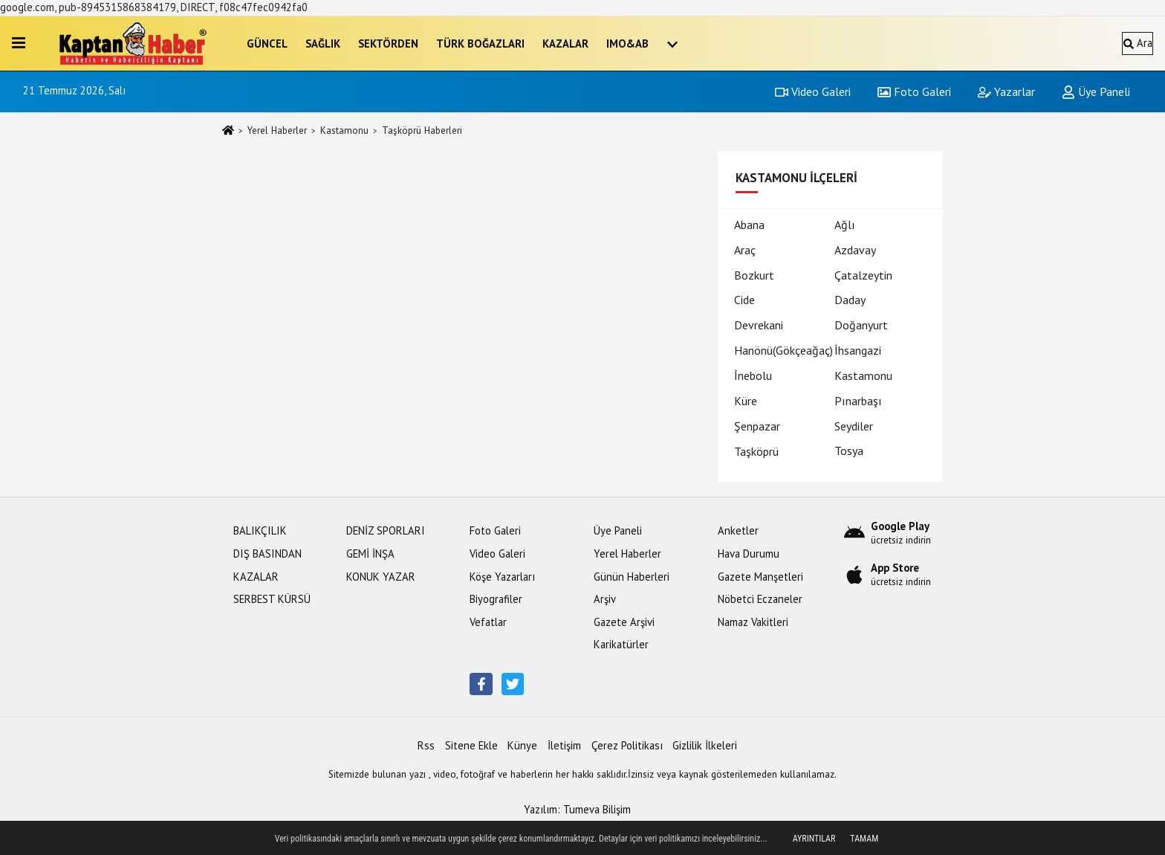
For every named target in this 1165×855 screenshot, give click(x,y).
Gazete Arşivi (624, 622)
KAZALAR (565, 43)
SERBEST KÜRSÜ (272, 599)
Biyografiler (496, 599)
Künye (522, 745)
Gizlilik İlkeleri (704, 745)
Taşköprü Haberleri (422, 130)
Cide (744, 299)
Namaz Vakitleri (753, 622)
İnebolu (753, 375)
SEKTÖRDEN (388, 43)
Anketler (738, 530)
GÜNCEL (267, 43)
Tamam (864, 838)
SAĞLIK (322, 43)
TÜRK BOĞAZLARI (480, 43)
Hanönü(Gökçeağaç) (783, 350)
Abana (749, 224)
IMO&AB (627, 43)
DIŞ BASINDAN (267, 553)
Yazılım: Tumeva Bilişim (577, 809)
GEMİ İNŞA (370, 553)
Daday (850, 299)
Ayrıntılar (814, 838)
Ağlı (844, 224)
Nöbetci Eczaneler (760, 599)
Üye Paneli (1096, 91)
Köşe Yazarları (502, 577)
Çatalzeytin (863, 275)
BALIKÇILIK (260, 530)
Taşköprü (756, 451)
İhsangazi (857, 350)
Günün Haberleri (631, 577)
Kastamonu (344, 130)
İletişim (564, 745)
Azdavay (855, 249)
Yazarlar (1006, 91)
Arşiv (605, 599)
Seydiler (853, 426)
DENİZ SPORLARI (385, 530)
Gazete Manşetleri (760, 577)
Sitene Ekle (471, 745)
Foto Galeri (914, 91)
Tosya (848, 450)
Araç (745, 249)
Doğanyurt (861, 324)
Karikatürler (621, 644)
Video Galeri (813, 91)
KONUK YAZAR (380, 577)
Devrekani (758, 324)
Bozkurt (754, 275)
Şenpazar (757, 426)
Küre (745, 400)
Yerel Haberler (277, 130)
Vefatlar (488, 622)
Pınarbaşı (858, 400)
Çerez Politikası (627, 745)
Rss (426, 745)
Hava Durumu (748, 553)
